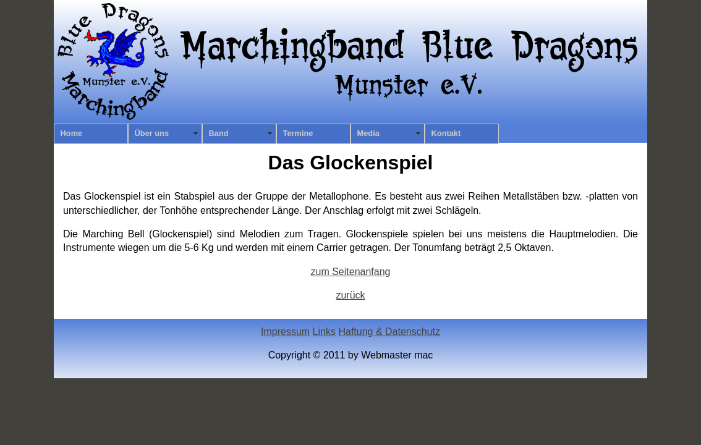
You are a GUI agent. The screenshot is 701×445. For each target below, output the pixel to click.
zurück (350, 295)
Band (219, 133)
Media (368, 133)
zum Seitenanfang (351, 271)
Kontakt (446, 133)
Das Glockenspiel (350, 162)
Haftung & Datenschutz (389, 331)
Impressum (285, 331)
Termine (298, 133)
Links (324, 331)
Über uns (152, 133)
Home (72, 133)
